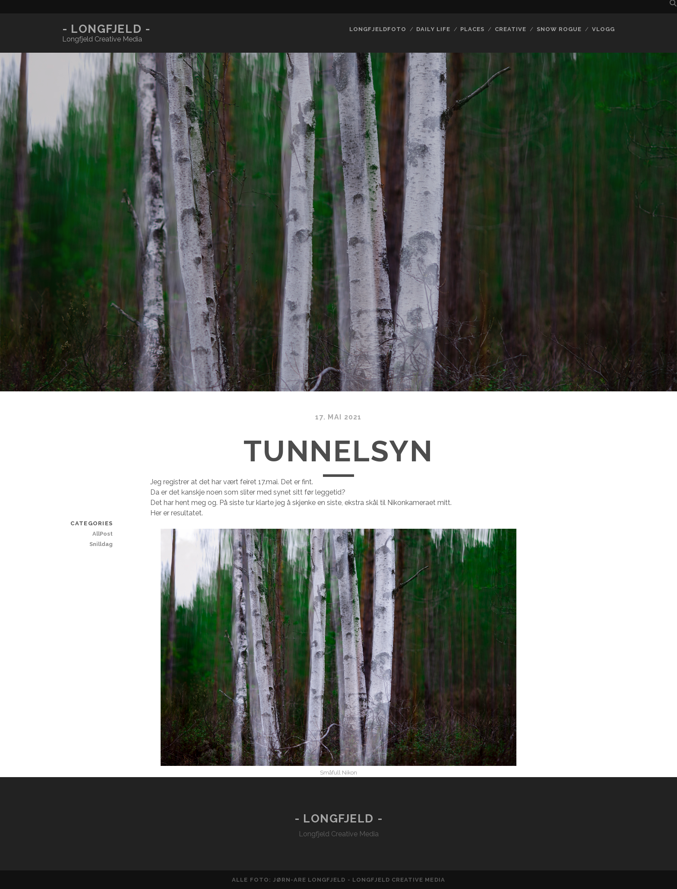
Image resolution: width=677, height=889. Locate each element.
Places (472, 29)
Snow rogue (559, 29)
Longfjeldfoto (377, 29)
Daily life (433, 29)
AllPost (102, 533)
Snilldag (101, 544)
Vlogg (603, 29)
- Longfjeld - (106, 28)
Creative (510, 29)
